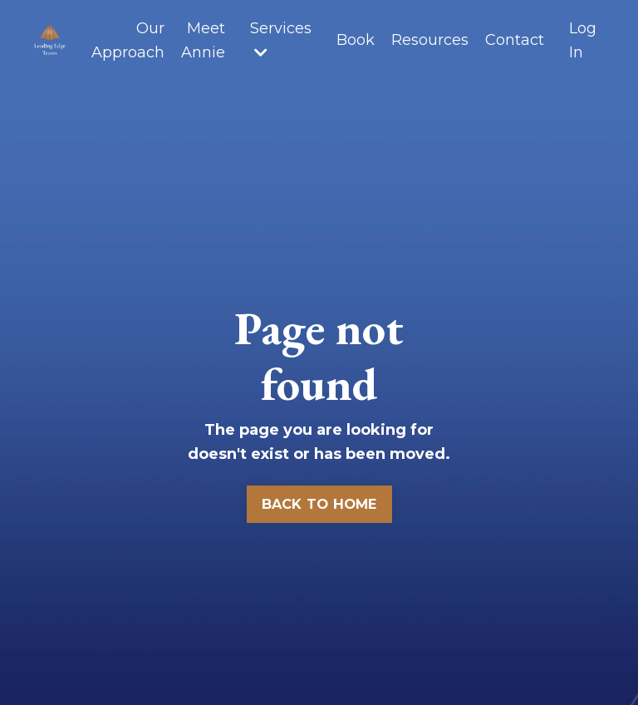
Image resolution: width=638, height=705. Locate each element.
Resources (430, 40)
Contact (514, 40)
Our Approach (127, 40)
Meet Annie (203, 40)
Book (355, 40)
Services (281, 39)
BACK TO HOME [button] (319, 503)
